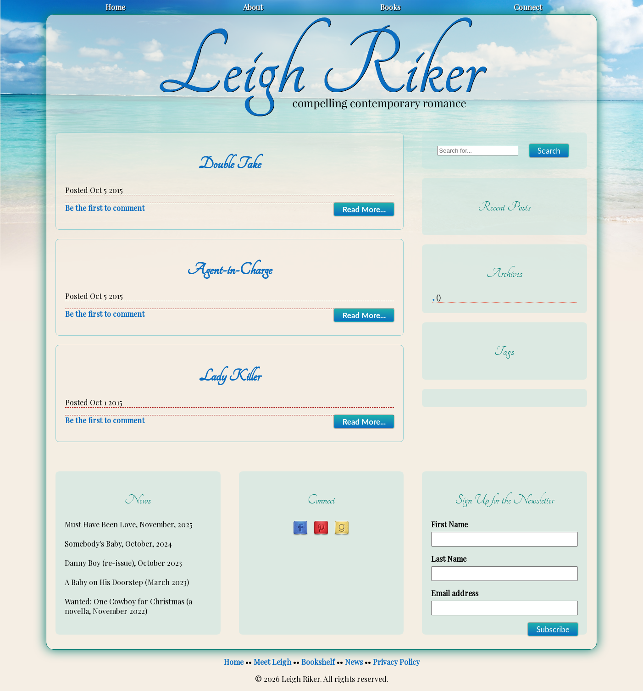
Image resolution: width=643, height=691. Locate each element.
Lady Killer (230, 376)
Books (390, 7)
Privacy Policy (396, 662)
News (354, 662)
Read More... (364, 209)
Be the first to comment (104, 208)
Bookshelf (318, 662)
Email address (454, 593)
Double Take (230, 164)
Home (115, 7)
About (253, 7)
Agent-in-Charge (229, 269)
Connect (528, 7)
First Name (449, 524)
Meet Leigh (272, 662)
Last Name (448, 559)
